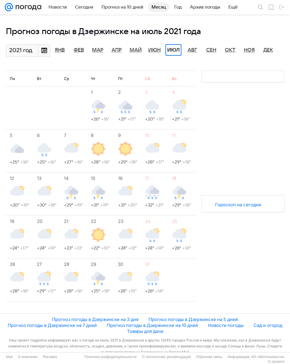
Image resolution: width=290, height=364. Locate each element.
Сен (211, 50)
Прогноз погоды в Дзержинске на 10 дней (152, 325)
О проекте (276, 362)
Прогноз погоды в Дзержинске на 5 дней (193, 319)
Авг (192, 50)
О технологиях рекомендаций (166, 357)
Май (136, 50)
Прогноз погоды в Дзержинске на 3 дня (95, 319)
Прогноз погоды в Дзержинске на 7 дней (52, 325)
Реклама (50, 357)
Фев (79, 50)
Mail (9, 357)
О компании (27, 357)
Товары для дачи (145, 331)
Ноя (249, 50)
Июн (154, 50)
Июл (173, 50)
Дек (268, 50)
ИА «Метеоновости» (268, 357)
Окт (230, 50)
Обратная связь (209, 357)
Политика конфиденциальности (110, 357)
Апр (117, 50)
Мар (97, 50)
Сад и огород (268, 325)
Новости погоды (226, 325)
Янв (60, 50)
